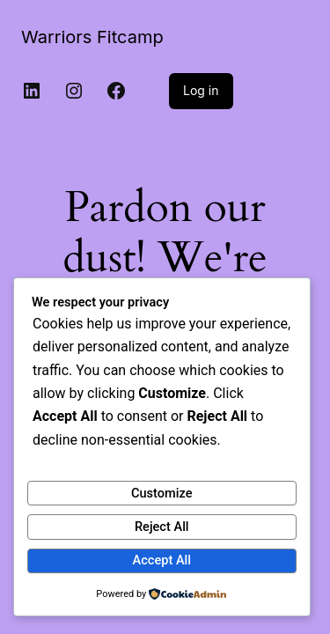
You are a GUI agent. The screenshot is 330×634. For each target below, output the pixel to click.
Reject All (162, 526)
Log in (201, 90)
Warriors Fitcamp (92, 37)
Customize (162, 493)
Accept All (162, 560)
